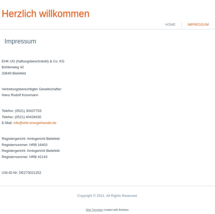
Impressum (198, 24)
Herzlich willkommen (45, 13)
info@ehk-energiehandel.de (35, 123)
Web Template (94, 209)
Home (170, 24)
